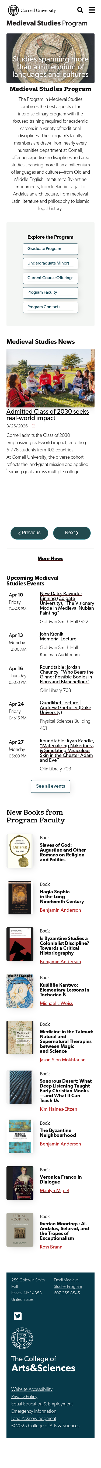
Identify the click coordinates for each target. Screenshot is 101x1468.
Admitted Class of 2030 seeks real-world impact (47, 415)
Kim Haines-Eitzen (58, 1109)
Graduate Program (44, 249)
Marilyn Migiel (54, 1190)
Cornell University (32, 10)
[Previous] (29, 533)
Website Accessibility (32, 1389)
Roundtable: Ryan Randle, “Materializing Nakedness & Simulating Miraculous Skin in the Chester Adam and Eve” (67, 751)
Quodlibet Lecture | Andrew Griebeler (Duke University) (65, 708)
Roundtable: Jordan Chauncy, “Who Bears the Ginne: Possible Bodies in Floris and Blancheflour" (67, 675)
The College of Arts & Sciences (43, 1363)
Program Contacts (43, 307)
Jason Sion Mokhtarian (63, 1060)
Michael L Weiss (56, 1003)
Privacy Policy (24, 1397)
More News (50, 558)
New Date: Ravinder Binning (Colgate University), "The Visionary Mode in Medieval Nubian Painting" (67, 603)
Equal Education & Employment (42, 1404)
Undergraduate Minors (48, 263)
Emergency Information (33, 1411)
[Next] (72, 533)
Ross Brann (51, 1247)
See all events (50, 786)
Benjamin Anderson (60, 910)
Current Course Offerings (50, 278)
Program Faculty (42, 292)
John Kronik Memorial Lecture (58, 637)
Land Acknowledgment (33, 1418)
